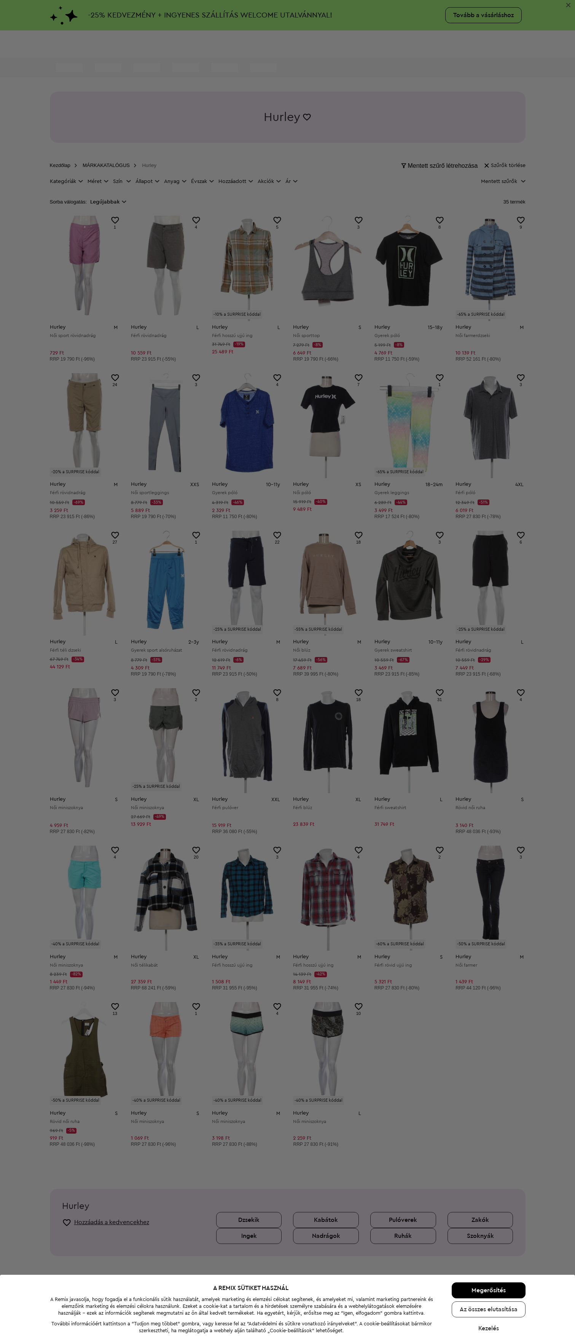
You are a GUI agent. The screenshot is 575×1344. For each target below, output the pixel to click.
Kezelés (488, 1240)
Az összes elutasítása (489, 1221)
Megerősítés (488, 1202)
